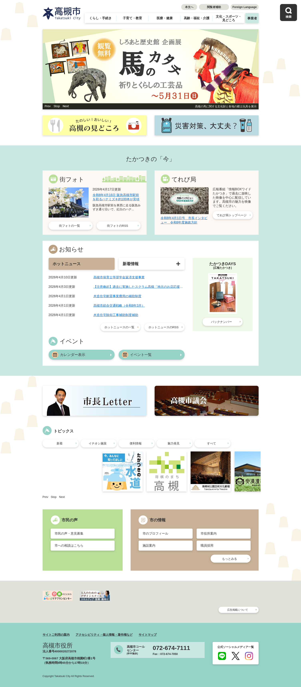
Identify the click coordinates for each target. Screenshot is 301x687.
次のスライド (66, 106)
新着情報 (131, 264)
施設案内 (149, 545)
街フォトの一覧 (69, 225)
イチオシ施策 (98, 443)
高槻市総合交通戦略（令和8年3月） (119, 305)
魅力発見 (174, 443)
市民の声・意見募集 (69, 533)
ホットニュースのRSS (163, 327)
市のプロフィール (155, 533)
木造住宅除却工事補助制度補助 (115, 315)
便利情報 (136, 443)
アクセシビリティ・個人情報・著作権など (104, 634)
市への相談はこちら (69, 545)
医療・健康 (165, 18)
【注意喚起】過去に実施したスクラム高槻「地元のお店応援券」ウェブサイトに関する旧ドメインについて (139, 286)
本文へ (189, 7)
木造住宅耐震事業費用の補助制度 (117, 296)
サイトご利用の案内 (56, 634)
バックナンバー (221, 321)
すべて (211, 443)
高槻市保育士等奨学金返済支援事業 (119, 277)
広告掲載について (237, 609)
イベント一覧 (141, 355)
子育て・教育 (132, 18)
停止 (57, 106)
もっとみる (229, 558)
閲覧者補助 (214, 7)
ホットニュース (67, 264)
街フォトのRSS (117, 225)
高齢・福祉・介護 (196, 18)
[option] (151, 69)
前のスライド (48, 106)
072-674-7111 (171, 648)
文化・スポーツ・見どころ (228, 18)
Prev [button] (45, 497)
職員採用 (207, 545)
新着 (60, 443)
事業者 (252, 18)
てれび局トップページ (232, 215)
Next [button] (62, 497)
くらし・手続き (100, 18)
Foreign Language (244, 7)
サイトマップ (148, 634)
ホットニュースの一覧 (119, 327)
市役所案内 (209, 533)
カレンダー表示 (72, 355)
